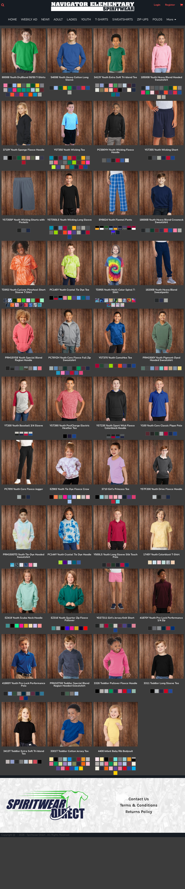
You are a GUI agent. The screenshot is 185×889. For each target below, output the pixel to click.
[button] (2, 4)
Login (157, 4)
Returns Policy (138, 811)
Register (170, 4)
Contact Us (139, 799)
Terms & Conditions (138, 805)
